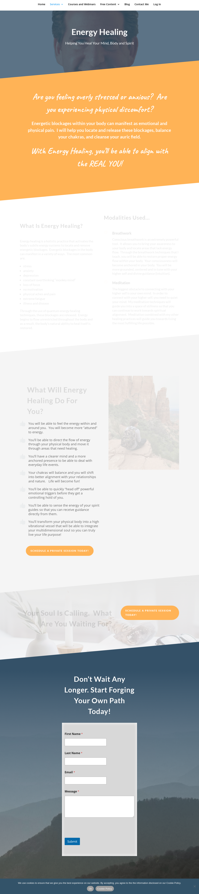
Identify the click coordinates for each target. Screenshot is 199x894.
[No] (194, 886)
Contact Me (142, 4)
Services (55, 4)
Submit (72, 841)
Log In (157, 4)
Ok (90, 888)
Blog (127, 4)
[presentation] (92, 835)
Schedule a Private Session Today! (60, 550)
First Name (74, 734)
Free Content (108, 4)
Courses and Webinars (82, 4)
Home (41, 4)
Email (70, 772)
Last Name (73, 753)
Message (72, 791)
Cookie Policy (104, 888)
